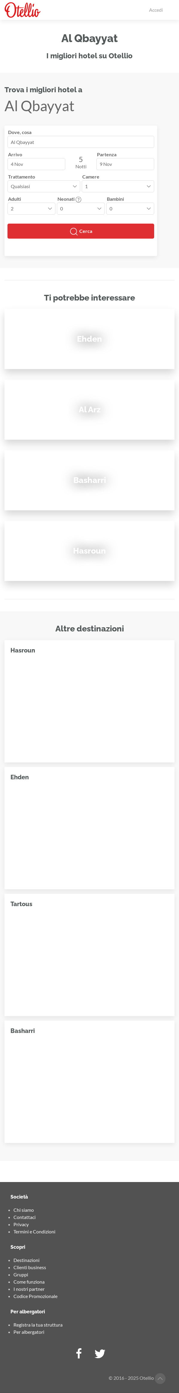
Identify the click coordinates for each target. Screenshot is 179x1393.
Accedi (156, 10)
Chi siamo (23, 1210)
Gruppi (20, 1274)
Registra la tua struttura (38, 1324)
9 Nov (106, 164)
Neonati (69, 199)
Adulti (14, 199)
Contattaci (24, 1217)
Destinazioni (26, 1260)
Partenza (106, 154)
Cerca (80, 231)
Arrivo (15, 154)
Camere (90, 176)
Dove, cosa (19, 132)
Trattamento (21, 176)
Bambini (115, 199)
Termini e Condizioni (34, 1231)
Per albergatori (28, 1332)
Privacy (21, 1224)
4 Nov (17, 164)
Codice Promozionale (35, 1296)
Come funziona (29, 1282)
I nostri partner (29, 1289)
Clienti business (29, 1267)
